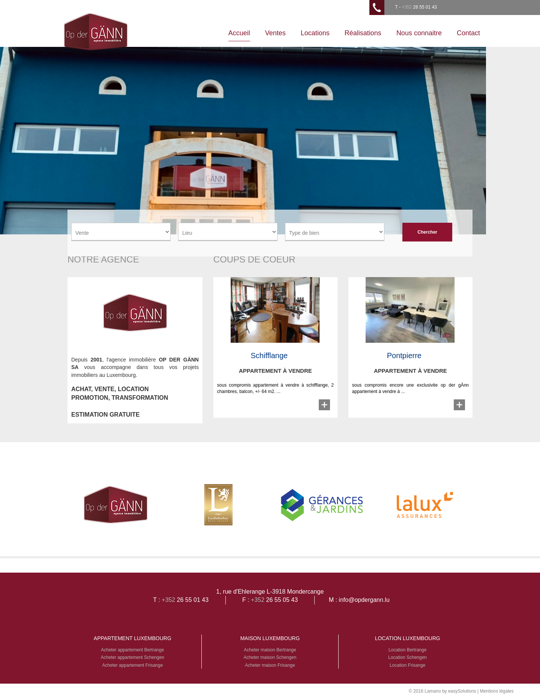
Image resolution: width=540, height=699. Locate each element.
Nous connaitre (419, 33)
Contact (468, 33)
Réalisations (363, 33)
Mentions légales (496, 691)
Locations (315, 33)
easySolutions (462, 691)
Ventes (275, 33)
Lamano (432, 691)
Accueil (239, 33)
